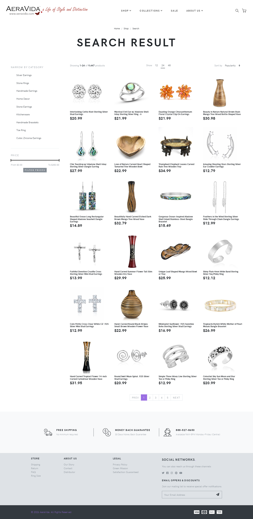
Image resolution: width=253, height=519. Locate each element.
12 (156, 65)
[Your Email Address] (188, 494)
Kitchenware (23, 114)
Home (117, 28)
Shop (126, 10)
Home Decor (23, 98)
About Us (194, 10)
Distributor (69, 472)
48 (169, 65)
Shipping (35, 464)
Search (135, 28)
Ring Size (36, 475)
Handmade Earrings (26, 90)
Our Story (69, 464)
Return (34, 468)
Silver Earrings (24, 75)
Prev (135, 397)
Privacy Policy (120, 464)
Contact (68, 468)
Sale (174, 10)
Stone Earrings (24, 106)
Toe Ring (21, 130)
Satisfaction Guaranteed (125, 472)
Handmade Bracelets (27, 122)
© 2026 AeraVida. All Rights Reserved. (51, 512)
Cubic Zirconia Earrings (28, 138)
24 (163, 65)
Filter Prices (35, 170)
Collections (151, 10)
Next (176, 397)
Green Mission (120, 468)
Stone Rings (22, 83)
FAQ (33, 472)
